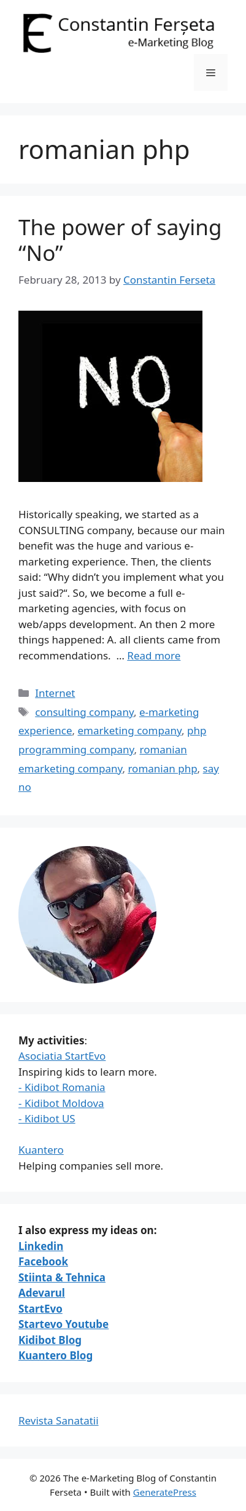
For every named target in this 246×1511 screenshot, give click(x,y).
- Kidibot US (46, 1118)
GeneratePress (164, 1492)
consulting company (84, 712)
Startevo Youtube (63, 1324)
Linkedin (40, 1246)
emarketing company (130, 730)
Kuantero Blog (55, 1355)
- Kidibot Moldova (61, 1103)
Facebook (43, 1261)
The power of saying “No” (120, 239)
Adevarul (41, 1293)
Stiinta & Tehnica (62, 1277)
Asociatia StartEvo (62, 1056)
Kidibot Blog (50, 1340)
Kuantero (41, 1150)
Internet (55, 693)
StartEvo (40, 1309)
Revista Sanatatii (58, 1420)
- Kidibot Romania (62, 1087)
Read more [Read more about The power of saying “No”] (153, 655)
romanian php (162, 768)
